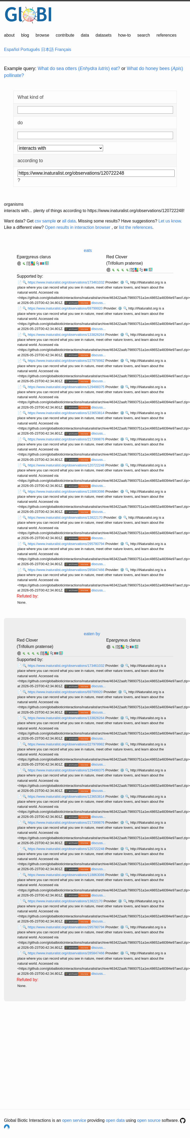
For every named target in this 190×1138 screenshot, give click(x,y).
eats (88, 250)
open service (74, 1120)
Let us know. (170, 221)
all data (69, 221)
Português (30, 49)
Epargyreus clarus (34, 257)
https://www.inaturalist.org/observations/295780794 (66, 544)
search (143, 35)
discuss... (98, 303)
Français (63, 49)
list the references (135, 227)
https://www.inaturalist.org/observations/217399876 (66, 439)
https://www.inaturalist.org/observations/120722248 (66, 465)
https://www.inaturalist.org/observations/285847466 (66, 570)
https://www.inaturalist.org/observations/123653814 (66, 413)
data (85, 35)
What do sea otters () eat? (79, 68)
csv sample (45, 221)
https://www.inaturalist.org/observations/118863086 (66, 491)
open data (115, 1120)
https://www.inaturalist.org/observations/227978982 (66, 361)
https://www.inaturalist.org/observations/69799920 (66, 308)
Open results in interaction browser (77, 227)
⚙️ (122, 282)
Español (11, 49)
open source (149, 1120)
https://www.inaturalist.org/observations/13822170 (66, 517)
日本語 (47, 49)
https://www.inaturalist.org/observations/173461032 (66, 282)
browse (42, 35)
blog (25, 35)
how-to (124, 35)
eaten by (92, 634)
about (9, 35)
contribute (65, 35)
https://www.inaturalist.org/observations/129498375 (66, 387)
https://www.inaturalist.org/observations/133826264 (66, 335)
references (166, 35)
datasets (104, 35)
